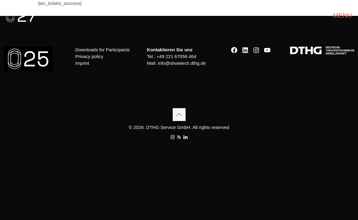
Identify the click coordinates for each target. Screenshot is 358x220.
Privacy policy (89, 56)
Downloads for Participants (102, 49)
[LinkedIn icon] (185, 137)
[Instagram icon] (172, 137)
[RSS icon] (179, 137)
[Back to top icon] (179, 114)
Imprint (82, 63)
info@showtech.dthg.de (182, 63)
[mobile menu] (348, 15)
